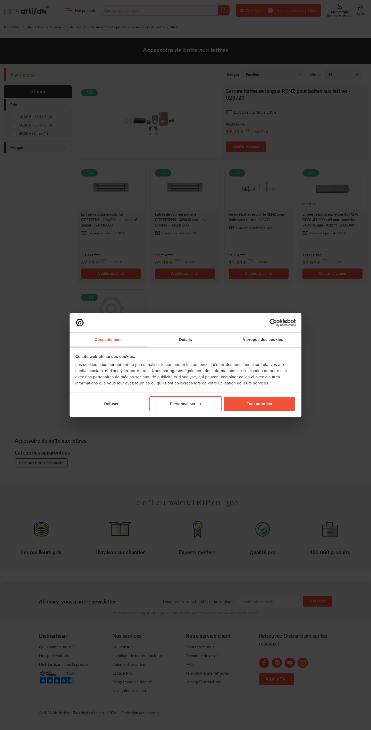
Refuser (111, 403)
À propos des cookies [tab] (262, 339)
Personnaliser (185, 403)
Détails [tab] (185, 339)
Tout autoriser (260, 403)
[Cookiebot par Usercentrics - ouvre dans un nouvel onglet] (273, 322)
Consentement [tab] (108, 339)
